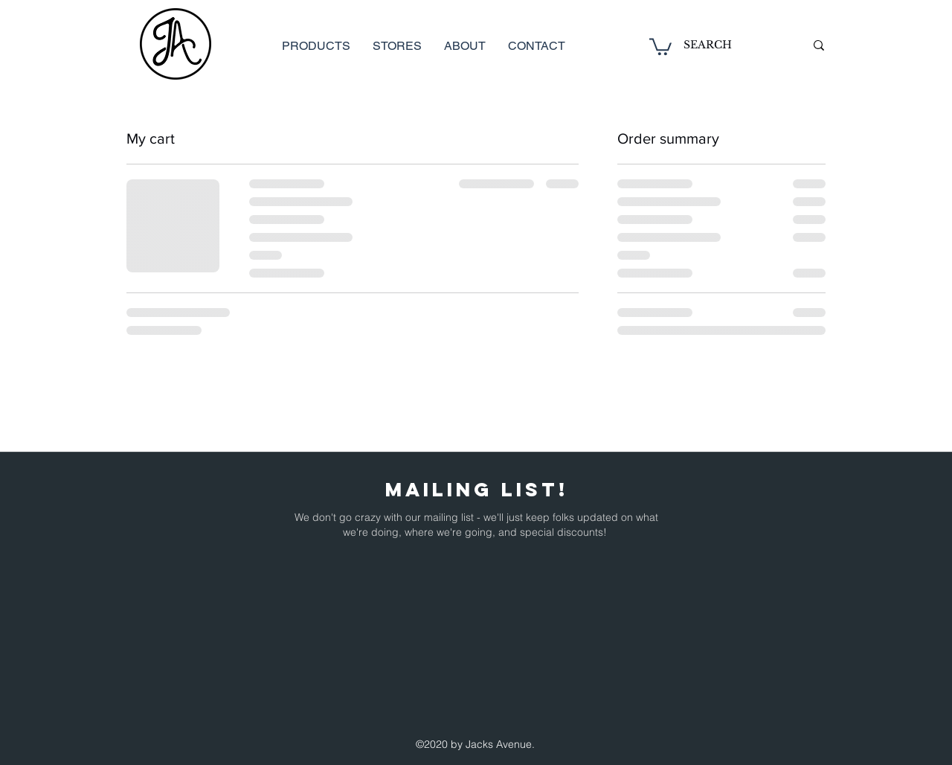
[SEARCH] (733, 45)
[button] (660, 45)
